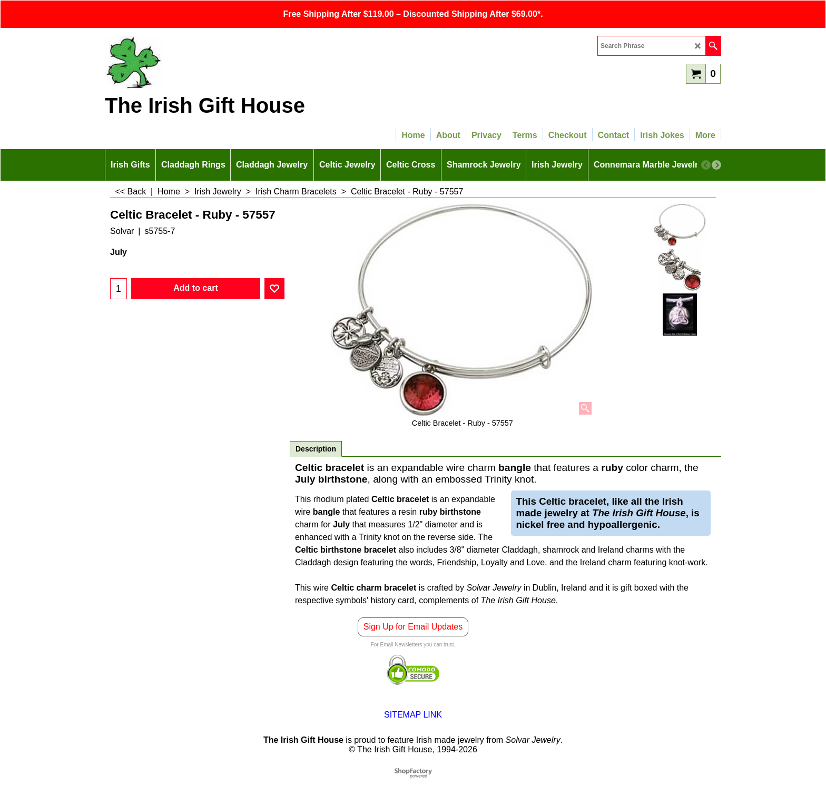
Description (316, 449)
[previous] (706, 165)
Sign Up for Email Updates (413, 626)
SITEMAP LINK (413, 714)
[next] (716, 165)
